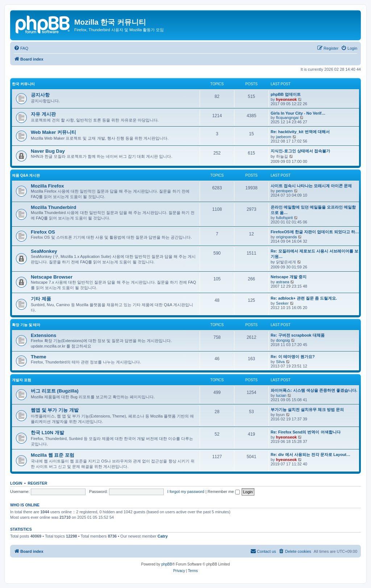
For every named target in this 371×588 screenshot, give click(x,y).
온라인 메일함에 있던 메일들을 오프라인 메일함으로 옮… (313, 210)
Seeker (282, 303)
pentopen (284, 191)
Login (16, 483)
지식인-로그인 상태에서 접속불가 (300, 151)
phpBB (166, 564)
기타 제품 (41, 298)
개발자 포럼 (21, 380)
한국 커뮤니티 (23, 84)
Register (37, 483)
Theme (38, 356)
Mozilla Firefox (47, 186)
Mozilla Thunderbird (53, 207)
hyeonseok (286, 99)
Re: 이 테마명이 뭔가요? (293, 356)
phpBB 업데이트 (286, 94)
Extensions (43, 335)
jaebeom (283, 137)
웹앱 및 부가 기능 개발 (55, 410)
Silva (280, 361)
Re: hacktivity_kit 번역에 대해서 (300, 131)
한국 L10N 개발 (47, 432)
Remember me (224, 491)
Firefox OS (43, 232)
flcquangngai (287, 117)
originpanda (286, 237)
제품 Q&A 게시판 (26, 175)
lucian (281, 395)
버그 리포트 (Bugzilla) (55, 391)
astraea (282, 282)
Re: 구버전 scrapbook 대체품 (298, 335)
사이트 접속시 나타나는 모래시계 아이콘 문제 (311, 186)
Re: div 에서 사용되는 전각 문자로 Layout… (310, 454)
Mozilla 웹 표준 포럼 (52, 455)
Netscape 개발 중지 (289, 277)
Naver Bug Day (48, 151)
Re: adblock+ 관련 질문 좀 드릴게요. (304, 298)
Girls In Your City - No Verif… (298, 113)
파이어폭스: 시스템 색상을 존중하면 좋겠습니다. (314, 390)
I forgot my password (185, 491)
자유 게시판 (43, 114)
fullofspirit (284, 217)
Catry (163, 536)
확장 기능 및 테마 (26, 325)
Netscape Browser (51, 277)
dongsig (283, 340)
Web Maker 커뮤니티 (53, 132)
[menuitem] (21, 48)
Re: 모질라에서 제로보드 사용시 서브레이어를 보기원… (314, 254)
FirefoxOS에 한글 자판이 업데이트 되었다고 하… (315, 232)
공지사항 (40, 95)
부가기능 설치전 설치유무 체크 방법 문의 (307, 409)
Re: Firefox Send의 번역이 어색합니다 (306, 432)
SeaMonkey (44, 251)
